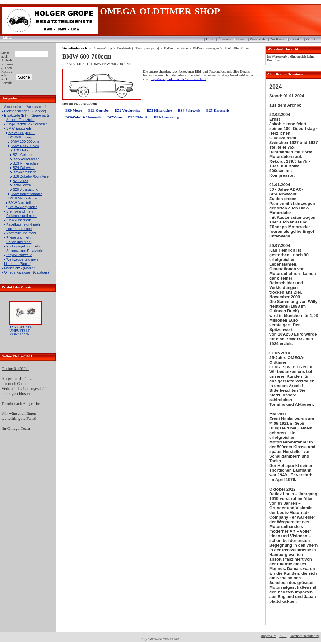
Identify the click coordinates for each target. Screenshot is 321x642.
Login (5, 37)
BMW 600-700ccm (25, 146)
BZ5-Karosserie (24, 172)
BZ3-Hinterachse (26, 163)
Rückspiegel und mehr (23, 246)
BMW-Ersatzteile (19, 128)
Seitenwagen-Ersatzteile (24, 250)
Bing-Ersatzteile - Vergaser (26, 124)
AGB (282, 636)
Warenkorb (257, 39)
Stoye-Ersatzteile (19, 255)
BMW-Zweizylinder (22, 207)
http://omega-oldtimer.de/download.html (178, 79)
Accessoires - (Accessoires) (25, 106)
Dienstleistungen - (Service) (25, 111)
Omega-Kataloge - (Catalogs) (26, 272)
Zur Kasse (277, 39)
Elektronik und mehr (21, 216)
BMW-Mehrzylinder (22, 198)
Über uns (224, 39)
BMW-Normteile (20, 202)
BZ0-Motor (21, 150)
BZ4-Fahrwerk (24, 168)
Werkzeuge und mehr (22, 259)
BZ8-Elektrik (22, 185)
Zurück (311, 39)
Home (240, 39)
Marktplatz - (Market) (19, 268)
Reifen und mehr (18, 242)
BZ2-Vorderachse (26, 159)
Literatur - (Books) (17, 264)
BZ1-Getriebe (23, 154)
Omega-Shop (103, 48)
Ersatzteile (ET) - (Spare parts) (27, 115)
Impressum (268, 636)
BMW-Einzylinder (21, 133)
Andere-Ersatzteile (20, 120)
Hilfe (209, 39)
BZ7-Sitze (20, 181)
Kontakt (295, 39)
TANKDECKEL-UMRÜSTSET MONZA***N (21, 330)
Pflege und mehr (18, 237)
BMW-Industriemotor (26, 194)
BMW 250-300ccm (25, 141)
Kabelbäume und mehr (23, 224)
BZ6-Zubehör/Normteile (31, 176)
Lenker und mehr (19, 229)
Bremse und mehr (19, 211)
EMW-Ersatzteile (19, 220)
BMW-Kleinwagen (21, 137)
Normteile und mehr (21, 233)
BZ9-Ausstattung (25, 189)
